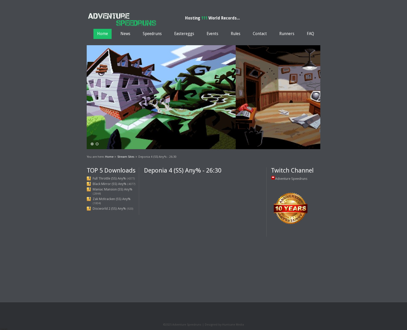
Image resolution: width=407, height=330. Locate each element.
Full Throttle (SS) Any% (109, 178)
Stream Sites (125, 157)
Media (240, 324)
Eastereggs (184, 33)
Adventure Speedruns (291, 179)
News (125, 33)
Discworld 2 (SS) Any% (109, 208)
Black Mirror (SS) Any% (109, 184)
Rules (235, 33)
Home (102, 33)
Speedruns (152, 33)
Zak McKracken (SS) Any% (112, 199)
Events (212, 33)
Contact (260, 33)
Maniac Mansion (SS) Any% (112, 189)
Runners (286, 33)
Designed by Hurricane (220, 324)
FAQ (310, 33)
